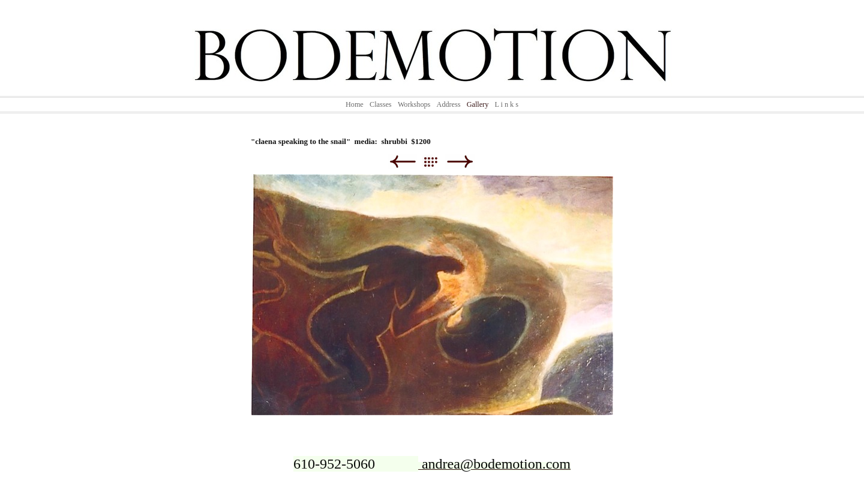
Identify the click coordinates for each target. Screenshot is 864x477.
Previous (402, 161)
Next (460, 161)
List (436, 161)
